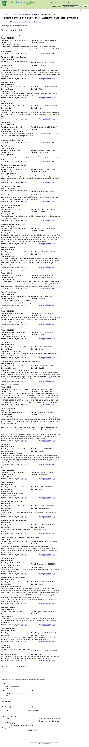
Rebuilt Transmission (8, 292)
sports (82, 9)
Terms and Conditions (38, 743)
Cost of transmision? (8, 628)
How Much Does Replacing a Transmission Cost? (27, 22)
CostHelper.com (6, 14)
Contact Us (57, 743)
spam (53, 53)
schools (70, 9)
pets (67, 9)
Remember (15, 727)
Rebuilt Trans (5, 122)
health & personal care (43, 9)
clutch (3, 101)
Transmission (5, 309)
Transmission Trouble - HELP (11, 186)
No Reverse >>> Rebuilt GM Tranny (13, 224)
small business (76, 9)
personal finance (61, 9)
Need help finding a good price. (12, 501)
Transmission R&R (7, 558)
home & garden (52, 9)
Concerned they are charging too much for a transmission (21, 361)
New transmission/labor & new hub (13, 577)
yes (22, 79)
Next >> (23, 666)
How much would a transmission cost (14, 520)
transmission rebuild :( (9, 247)
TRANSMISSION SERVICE (10, 385)
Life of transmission (8, 408)
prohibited (46, 53)
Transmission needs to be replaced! (13, 165)
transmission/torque (8, 607)
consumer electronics (31, 9)
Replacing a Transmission (26, 14)
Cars (14, 14)
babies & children (18, 9)
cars (24, 9)
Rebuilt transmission (8, 82)
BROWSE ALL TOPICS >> (7, 9)
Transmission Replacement (10, 205)
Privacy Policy (46, 743)
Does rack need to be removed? (12, 271)
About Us (32, 743)
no (26, 79)
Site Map (52, 743)
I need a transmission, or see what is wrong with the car (20, 537)
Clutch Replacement (8, 482)
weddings (86, 9)
